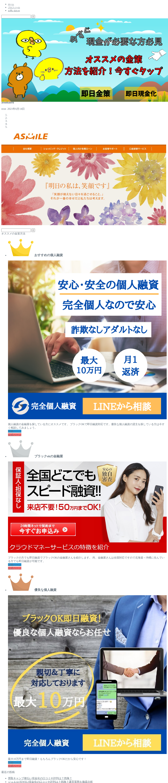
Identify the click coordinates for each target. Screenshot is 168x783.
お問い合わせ (14, 11)
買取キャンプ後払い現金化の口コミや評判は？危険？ (40, 778)
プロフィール (14, 7)
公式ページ (14, 434)
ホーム (11, 4)
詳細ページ (14, 431)
